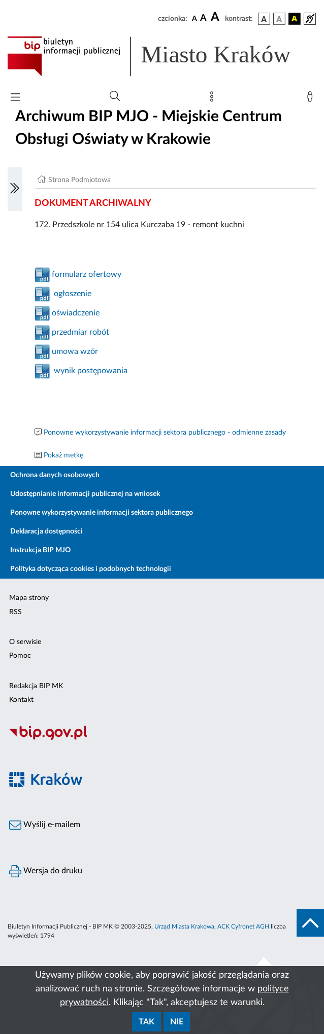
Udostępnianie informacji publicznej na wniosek (85, 493)
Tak (146, 1022)
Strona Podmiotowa (79, 180)
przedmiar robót (79, 332)
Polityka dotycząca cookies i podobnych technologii (90, 569)
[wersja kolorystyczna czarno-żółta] (294, 18)
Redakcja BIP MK (36, 686)
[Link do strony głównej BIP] (162, 56)
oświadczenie (75, 313)
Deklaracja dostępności (46, 531)
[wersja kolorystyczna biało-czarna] (279, 18)
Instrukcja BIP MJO (40, 550)
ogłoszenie (70, 294)
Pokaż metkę (63, 455)
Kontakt (21, 699)
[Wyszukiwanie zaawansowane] (115, 96)
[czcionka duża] (216, 17)
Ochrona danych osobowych (55, 475)
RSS (15, 612)
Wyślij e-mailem (44, 825)
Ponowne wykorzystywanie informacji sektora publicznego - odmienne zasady (165, 432)
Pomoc (20, 655)
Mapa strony (29, 597)
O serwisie (25, 642)
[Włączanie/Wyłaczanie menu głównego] (15, 98)
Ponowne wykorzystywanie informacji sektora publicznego (101, 512)
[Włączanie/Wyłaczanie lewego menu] (15, 189)
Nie (176, 1022)
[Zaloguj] (311, 98)
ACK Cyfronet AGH (243, 926)
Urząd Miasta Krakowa (184, 926)
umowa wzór (74, 351)
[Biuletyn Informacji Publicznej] (162, 738)
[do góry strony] (310, 923)
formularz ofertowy (85, 274)
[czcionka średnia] (203, 18)
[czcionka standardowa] (194, 18)
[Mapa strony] (214, 98)
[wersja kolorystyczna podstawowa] (264, 18)
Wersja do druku (45, 871)
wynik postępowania (90, 371)
